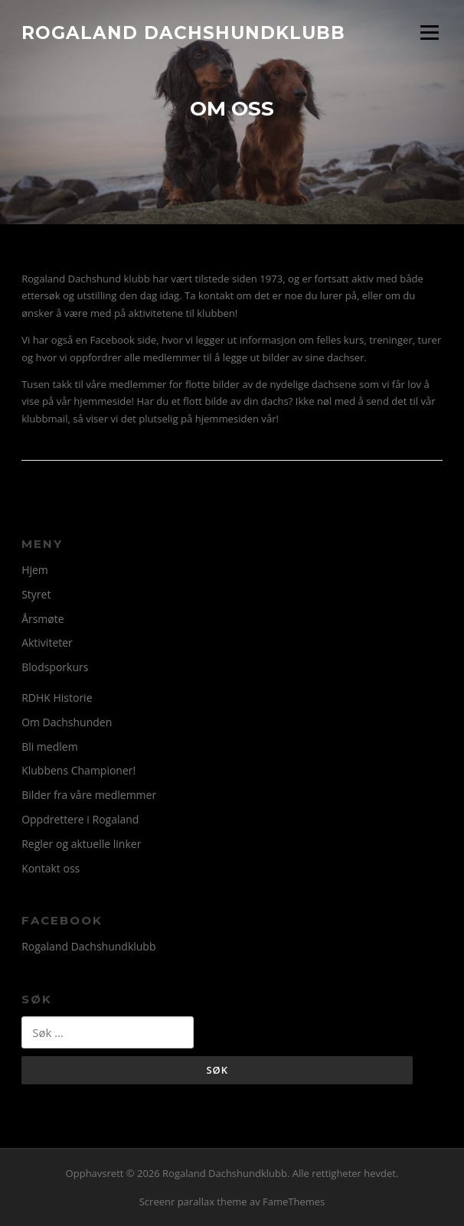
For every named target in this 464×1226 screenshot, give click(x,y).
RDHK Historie (56, 697)
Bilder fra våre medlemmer (88, 794)
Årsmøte (42, 618)
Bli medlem (49, 746)
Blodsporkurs (54, 667)
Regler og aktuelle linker (81, 843)
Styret (36, 594)
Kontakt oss (50, 868)
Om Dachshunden (66, 722)
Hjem (34, 569)
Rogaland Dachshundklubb (183, 32)
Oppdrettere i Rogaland (80, 819)
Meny (429, 32)
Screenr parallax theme (193, 1201)
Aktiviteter (47, 642)
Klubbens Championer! (78, 770)
